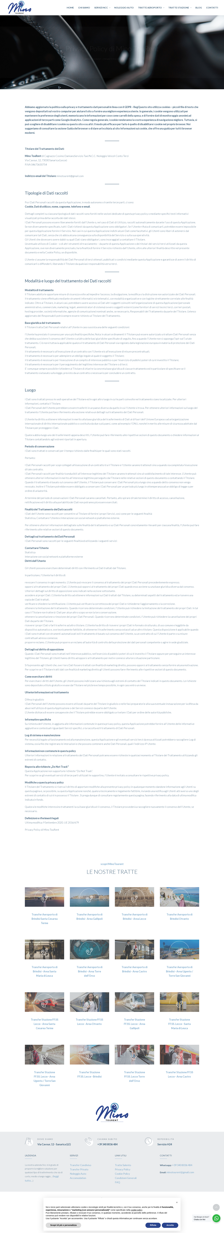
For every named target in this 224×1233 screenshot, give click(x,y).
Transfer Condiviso (80, 1165)
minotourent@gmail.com (180, 1172)
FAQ (117, 1182)
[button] (177, 1202)
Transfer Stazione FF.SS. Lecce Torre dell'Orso (134, 1076)
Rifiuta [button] (153, 1225)
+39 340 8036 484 (107, 1144)
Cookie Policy (122, 1173)
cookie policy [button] (136, 1210)
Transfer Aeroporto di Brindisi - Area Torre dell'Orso (89, 971)
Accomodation (78, 1178)
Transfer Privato (79, 1169)
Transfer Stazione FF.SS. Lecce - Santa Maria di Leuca (179, 1024)
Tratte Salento (123, 1165)
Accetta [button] (170, 1225)
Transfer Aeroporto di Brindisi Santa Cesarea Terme (45, 919)
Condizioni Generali (126, 1178)
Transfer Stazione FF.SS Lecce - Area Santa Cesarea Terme (44, 1024)
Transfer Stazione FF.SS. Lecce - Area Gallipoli (134, 1024)
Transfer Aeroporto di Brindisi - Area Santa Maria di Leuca (44, 971)
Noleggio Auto (78, 1173)
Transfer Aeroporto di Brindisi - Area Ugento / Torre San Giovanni (179, 971)
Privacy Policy (122, 1169)
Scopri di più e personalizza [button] (63, 1225)
